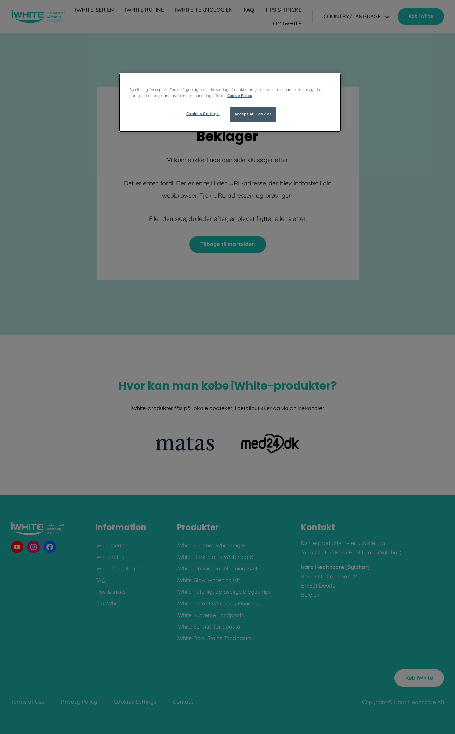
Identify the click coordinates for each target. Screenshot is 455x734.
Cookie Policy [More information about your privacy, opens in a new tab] (239, 95)
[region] (230, 102)
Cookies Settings (203, 113)
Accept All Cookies (252, 114)
